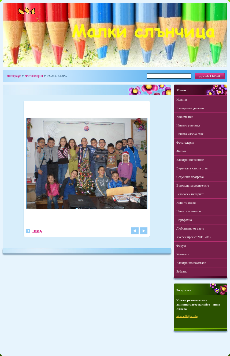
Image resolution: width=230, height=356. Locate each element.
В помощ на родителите (192, 185)
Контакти (182, 254)
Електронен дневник (190, 108)
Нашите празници (188, 211)
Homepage (14, 76)
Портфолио (184, 220)
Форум (181, 246)
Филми (181, 151)
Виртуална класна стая (191, 168)
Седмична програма (190, 177)
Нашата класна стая (189, 134)
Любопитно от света (190, 228)
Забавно (181, 271)
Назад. (37, 231)
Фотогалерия (34, 76)
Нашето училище (188, 125)
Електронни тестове (190, 160)
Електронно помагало (191, 263)
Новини (181, 99)
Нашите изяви (186, 203)
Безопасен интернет (189, 194)
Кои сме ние (184, 117)
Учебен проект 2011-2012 (193, 237)
